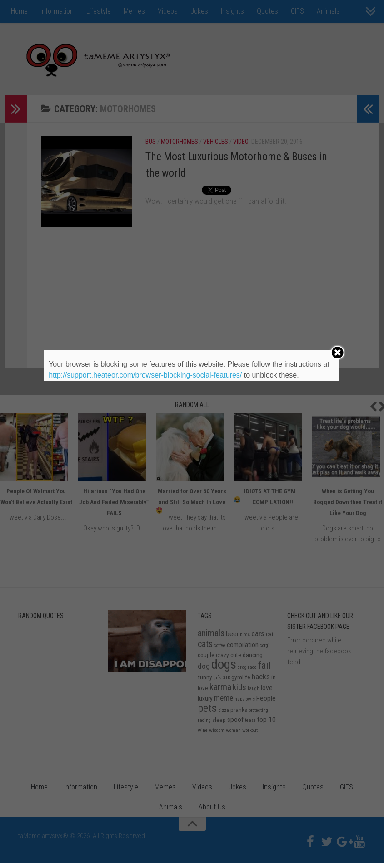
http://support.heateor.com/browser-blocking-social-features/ (145, 375)
